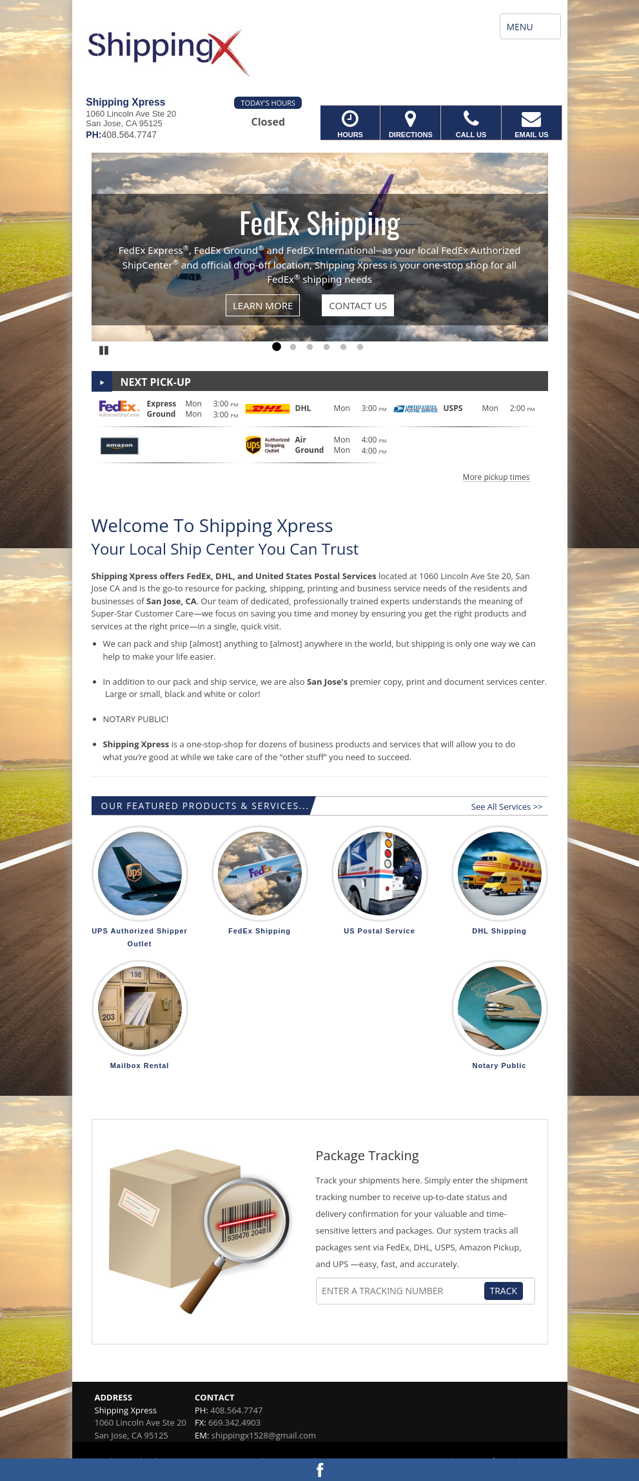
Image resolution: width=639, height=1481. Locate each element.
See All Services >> (507, 806)
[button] (320, 439)
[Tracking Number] (402, 1291)
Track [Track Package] (504, 1291)
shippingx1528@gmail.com (263, 1435)
